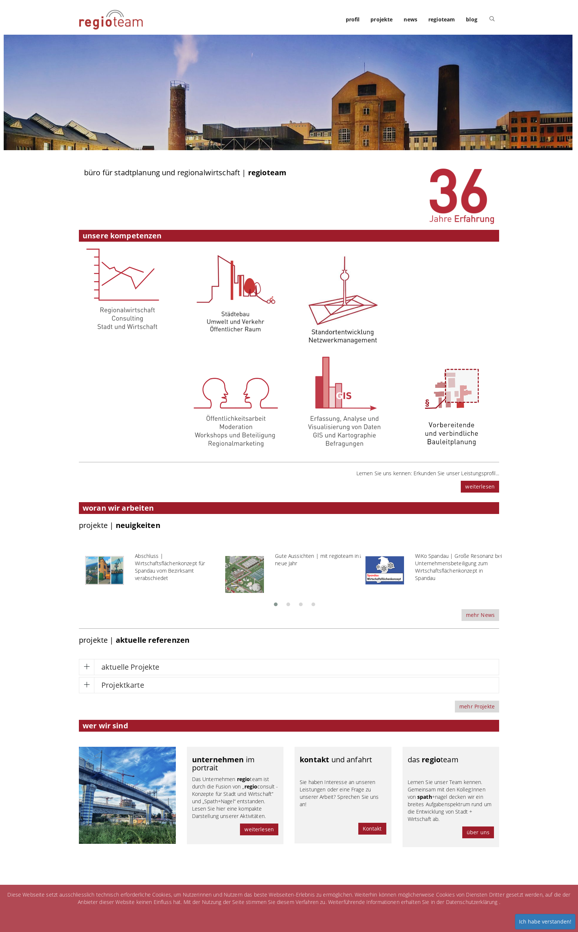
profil (353, 19)
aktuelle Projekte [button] (130, 667)
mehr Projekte (477, 706)
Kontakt (372, 828)
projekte (381, 19)
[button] (275, 602)
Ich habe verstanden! (545, 921)
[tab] (289, 667)
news (410, 19)
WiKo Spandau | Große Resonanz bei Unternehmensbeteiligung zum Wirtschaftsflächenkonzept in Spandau (458, 566)
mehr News (480, 614)
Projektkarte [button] (122, 685)
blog (471, 19)
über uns (478, 832)
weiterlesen (480, 486)
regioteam (441, 19)
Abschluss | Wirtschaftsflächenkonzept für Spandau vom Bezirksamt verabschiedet (170, 566)
